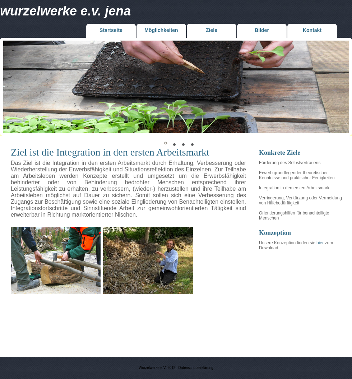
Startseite (110, 30)
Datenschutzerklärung (196, 368)
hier (320, 242)
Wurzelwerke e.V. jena (65, 11)
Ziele (211, 30)
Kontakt (312, 30)
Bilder (262, 30)
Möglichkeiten (161, 30)
